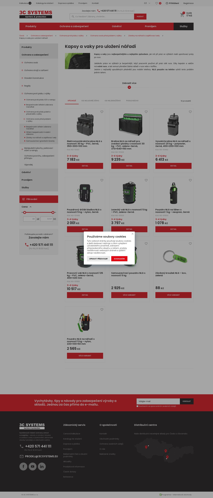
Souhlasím (119, 258)
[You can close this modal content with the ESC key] (106, 249)
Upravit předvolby (98, 258)
